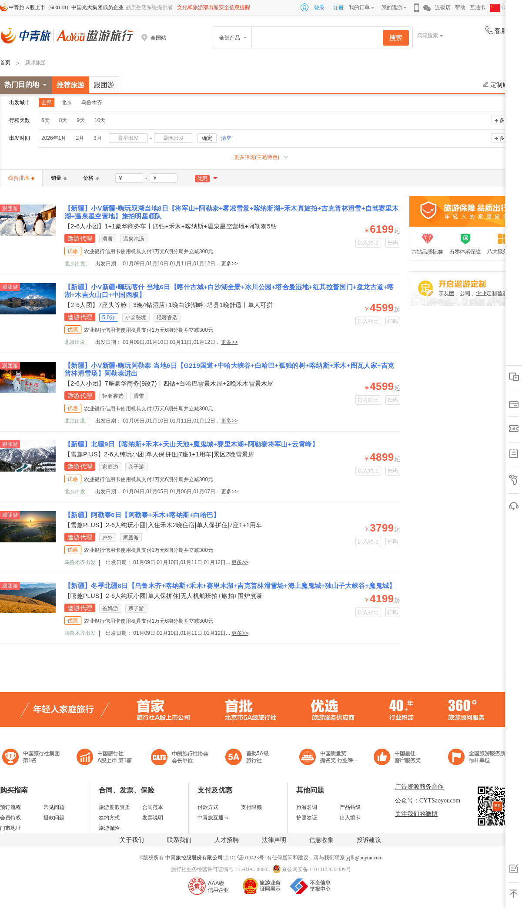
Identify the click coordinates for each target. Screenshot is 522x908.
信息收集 (321, 840)
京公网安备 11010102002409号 (316, 869)
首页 (5, 62)
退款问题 (54, 818)
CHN (501, 7)
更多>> (229, 264)
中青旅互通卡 (213, 818)
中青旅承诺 (480, 758)
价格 (91, 178)
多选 (504, 120)
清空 (226, 138)
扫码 (393, 243)
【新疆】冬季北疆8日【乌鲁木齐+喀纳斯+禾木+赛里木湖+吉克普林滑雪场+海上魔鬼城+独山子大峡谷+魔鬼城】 (230, 585)
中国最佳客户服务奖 (329, 758)
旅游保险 (109, 828)
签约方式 (109, 818)
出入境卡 (350, 818)
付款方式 (207, 807)
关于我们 (132, 840)
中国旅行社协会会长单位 (180, 758)
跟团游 (104, 85)
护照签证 (306, 818)
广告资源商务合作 (419, 786)
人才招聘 (226, 840)
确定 (207, 138)
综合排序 (21, 178)
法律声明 (274, 840)
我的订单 (359, 7)
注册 (338, 8)
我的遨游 (391, 7)
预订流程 (10, 807)
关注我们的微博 (416, 814)
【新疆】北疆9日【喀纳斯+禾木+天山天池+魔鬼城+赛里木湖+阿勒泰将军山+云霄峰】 (191, 444)
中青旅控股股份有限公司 (194, 858)
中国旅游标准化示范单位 (399, 758)
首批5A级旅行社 (104, 758)
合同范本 (152, 807)
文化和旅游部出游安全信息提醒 (213, 7)
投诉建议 (369, 840)
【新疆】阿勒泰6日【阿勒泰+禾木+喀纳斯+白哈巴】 (142, 514)
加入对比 (368, 243)
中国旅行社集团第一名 (32, 758)
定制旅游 (499, 84)
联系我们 (179, 840)
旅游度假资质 (114, 807)
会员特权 (10, 818)
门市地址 (10, 828)
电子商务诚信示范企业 (251, 758)
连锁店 (443, 7)
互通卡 (477, 7)
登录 (319, 8)
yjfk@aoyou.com (364, 858)
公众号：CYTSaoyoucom (427, 800)
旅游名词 (306, 807)
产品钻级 (350, 807)
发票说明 (152, 818)
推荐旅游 (70, 85)
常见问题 (54, 807)
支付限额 (251, 807)
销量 (59, 178)
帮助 (460, 7)
